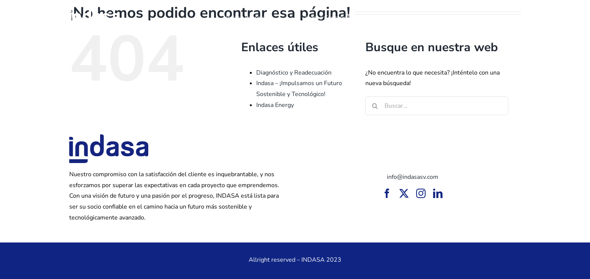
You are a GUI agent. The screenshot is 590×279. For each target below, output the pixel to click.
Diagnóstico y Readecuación (293, 73)
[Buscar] (374, 105)
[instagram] (421, 193)
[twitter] (404, 193)
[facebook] (387, 193)
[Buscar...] (436, 105)
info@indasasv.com (412, 177)
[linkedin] (437, 193)
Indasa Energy (275, 105)
